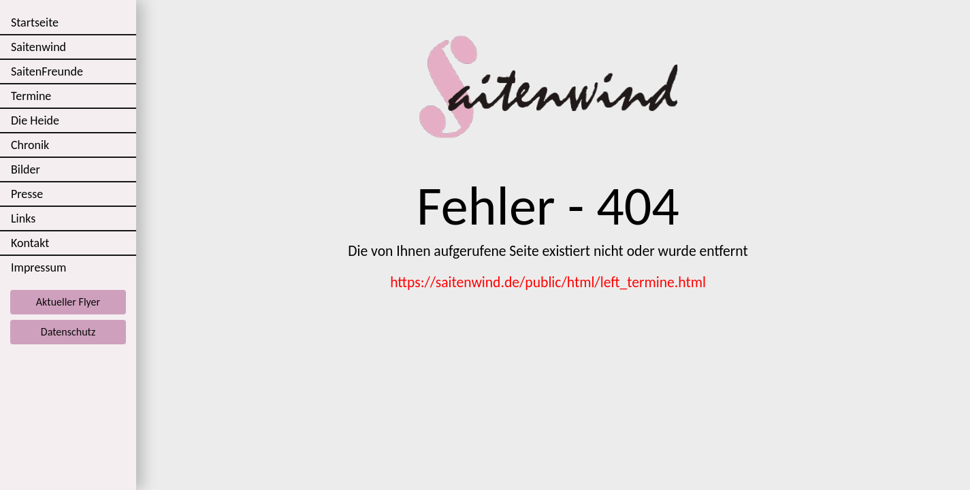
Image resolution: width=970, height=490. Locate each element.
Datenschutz (68, 331)
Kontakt (30, 242)
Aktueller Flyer (68, 301)
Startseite (35, 22)
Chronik (30, 144)
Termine (31, 95)
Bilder (25, 169)
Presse (27, 193)
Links (23, 218)
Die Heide (35, 120)
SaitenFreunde (47, 71)
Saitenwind (38, 46)
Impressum (38, 267)
